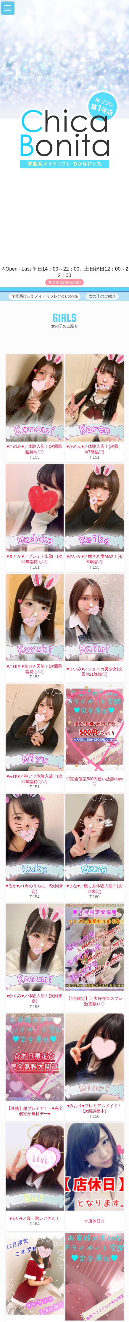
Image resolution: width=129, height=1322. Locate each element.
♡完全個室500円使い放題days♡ (94, 781)
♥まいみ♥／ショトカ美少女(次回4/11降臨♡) (94, 671)
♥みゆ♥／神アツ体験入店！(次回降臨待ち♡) (34, 779)
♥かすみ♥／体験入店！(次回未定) (34, 998)
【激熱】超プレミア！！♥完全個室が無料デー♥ (35, 1111)
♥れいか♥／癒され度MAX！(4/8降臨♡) (94, 559)
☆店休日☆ (94, 1221)
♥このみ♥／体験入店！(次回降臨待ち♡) (34, 449)
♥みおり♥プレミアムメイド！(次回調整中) (94, 1108)
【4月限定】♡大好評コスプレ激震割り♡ (94, 1001)
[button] (7, 8)
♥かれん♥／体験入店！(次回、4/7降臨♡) (94, 449)
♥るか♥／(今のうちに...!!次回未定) (34, 888)
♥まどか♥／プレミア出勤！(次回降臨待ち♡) (34, 559)
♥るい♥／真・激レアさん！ (34, 1218)
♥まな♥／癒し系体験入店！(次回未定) (94, 888)
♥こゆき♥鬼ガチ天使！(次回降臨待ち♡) (34, 669)
